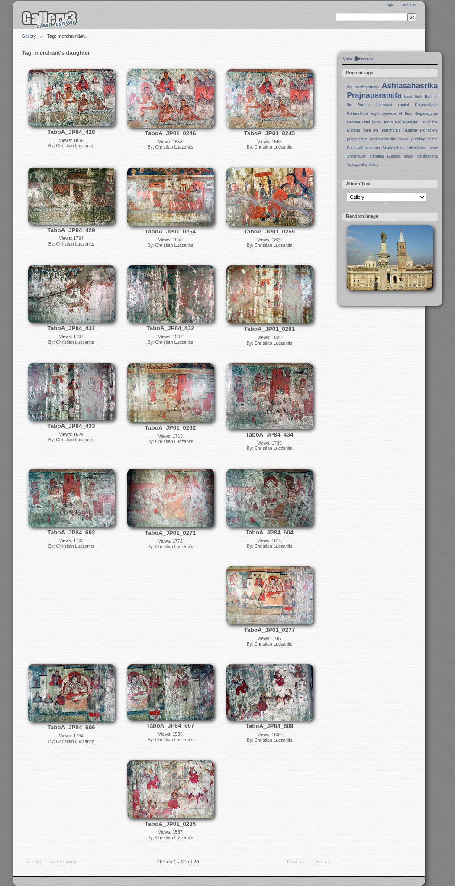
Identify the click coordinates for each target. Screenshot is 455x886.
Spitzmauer (356, 156)
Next (296, 862)
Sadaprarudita (383, 138)
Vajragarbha (357, 164)
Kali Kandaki (406, 122)
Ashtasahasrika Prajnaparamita (392, 90)
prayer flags (357, 139)
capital (403, 105)
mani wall (371, 130)
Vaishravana (427, 156)
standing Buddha (385, 156)
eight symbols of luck (391, 113)
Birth (419, 96)
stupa (408, 156)
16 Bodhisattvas (363, 86)
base (408, 96)
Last (321, 862)
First (33, 862)
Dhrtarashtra (357, 113)
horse (377, 122)
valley (373, 164)
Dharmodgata (426, 105)
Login (389, 5)
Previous (62, 862)
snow (433, 148)
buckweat (384, 105)
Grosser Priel (358, 122)
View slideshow (358, 58)
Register (408, 5)
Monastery (429, 130)
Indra (388, 122)
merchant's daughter (399, 130)
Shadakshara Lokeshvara (404, 148)
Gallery (29, 36)
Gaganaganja (426, 113)
